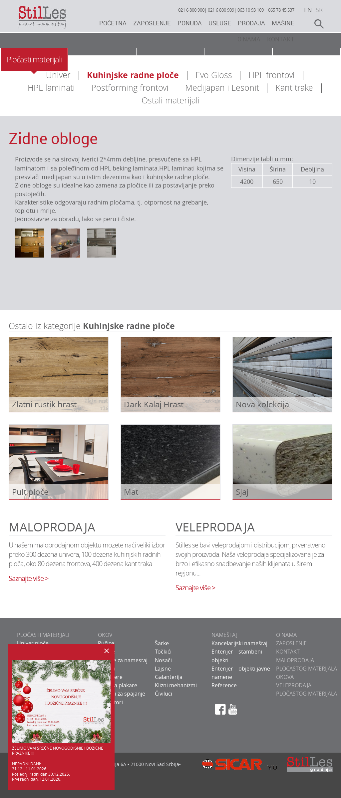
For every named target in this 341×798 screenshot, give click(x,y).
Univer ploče (33, 643)
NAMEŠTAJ (224, 635)
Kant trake (294, 87)
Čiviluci (163, 693)
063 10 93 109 (250, 10)
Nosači (163, 660)
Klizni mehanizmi (176, 685)
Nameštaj (170, 59)
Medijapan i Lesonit (222, 87)
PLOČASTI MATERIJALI (43, 635)
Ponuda (189, 23)
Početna (113, 23)
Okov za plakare (117, 685)
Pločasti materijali (34, 59)
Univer (58, 74)
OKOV (105, 635)
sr (319, 10)
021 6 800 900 (191, 10)
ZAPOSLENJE (291, 643)
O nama (248, 39)
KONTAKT (288, 651)
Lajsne (163, 668)
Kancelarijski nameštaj (239, 643)
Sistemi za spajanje (121, 693)
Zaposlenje (152, 23)
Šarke (162, 643)
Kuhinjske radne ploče (133, 75)
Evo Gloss (213, 74)
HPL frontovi (271, 74)
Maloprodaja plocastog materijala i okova (308, 669)
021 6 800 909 (221, 10)
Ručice (106, 643)
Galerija (307, 59)
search (316, 24)
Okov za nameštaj (102, 59)
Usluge (219, 23)
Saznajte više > (28, 578)
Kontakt (280, 39)
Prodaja (251, 23)
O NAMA (286, 635)
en (308, 10)
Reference (224, 685)
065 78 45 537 (281, 10)
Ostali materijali (171, 100)
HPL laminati (51, 87)
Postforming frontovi (130, 87)
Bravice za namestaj (123, 660)
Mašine (283, 23)
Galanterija (168, 677)
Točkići (163, 651)
